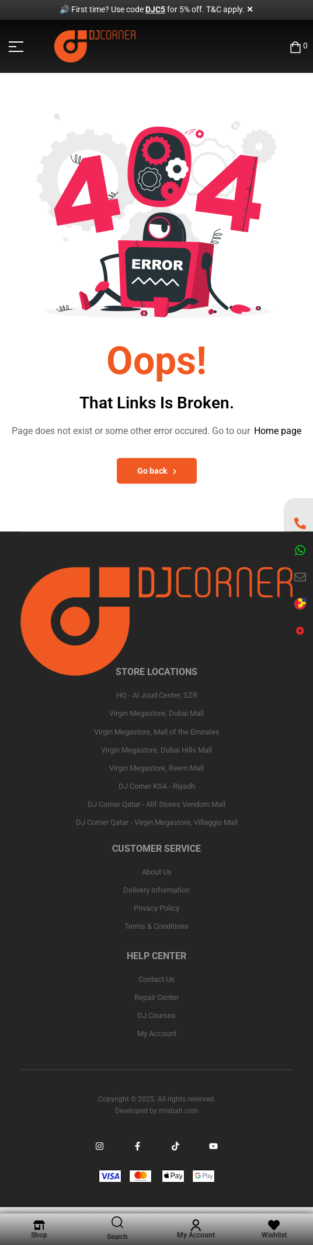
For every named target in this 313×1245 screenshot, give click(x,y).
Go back (156, 470)
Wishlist (274, 1235)
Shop (39, 1235)
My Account (196, 1235)
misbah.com (179, 1111)
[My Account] (195, 1225)
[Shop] (39, 1225)
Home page (277, 430)
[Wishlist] (274, 1225)
